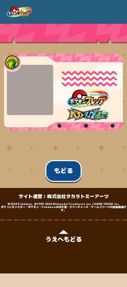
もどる (63, 170)
